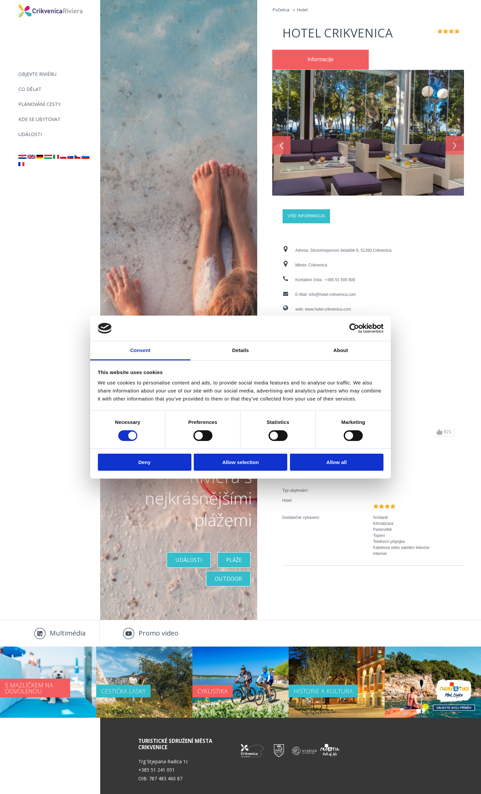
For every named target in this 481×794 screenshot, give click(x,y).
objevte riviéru (37, 74)
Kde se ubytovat (39, 119)
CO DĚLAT (29, 89)
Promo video (158, 633)
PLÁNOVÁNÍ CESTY (39, 104)
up (440, 432)
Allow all (336, 462)
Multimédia (68, 633)
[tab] (320, 59)
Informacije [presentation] (320, 59)
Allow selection (240, 462)
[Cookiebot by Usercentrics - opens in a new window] (354, 328)
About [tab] (340, 350)
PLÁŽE (234, 560)
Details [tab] (240, 350)
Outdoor (228, 578)
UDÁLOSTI (188, 560)
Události (30, 134)
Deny (144, 462)
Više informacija (306, 216)
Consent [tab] (140, 350)
